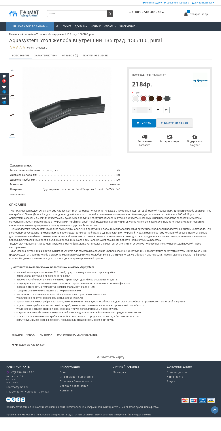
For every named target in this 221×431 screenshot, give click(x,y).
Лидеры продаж (23, 348)
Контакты (66, 403)
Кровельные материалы (20, 428)
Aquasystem (159, 74)
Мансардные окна (140, 428)
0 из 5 (30, 47)
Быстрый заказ (174, 123)
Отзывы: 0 (41, 47)
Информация (128, 26)
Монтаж (95, 26)
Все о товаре (20, 55)
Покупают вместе (95, 55)
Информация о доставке (76, 390)
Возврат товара (169, 138)
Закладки (119, 385)
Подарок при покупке (195, 140)
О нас (63, 385)
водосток (24, 358)
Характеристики (45, 55)
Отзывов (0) (70, 55)
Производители (177, 385)
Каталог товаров (31, 26)
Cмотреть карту (110, 370)
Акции (171, 394)
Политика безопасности (76, 394)
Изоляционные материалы (111, 428)
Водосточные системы (79, 428)
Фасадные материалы (50, 428)
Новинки (46, 348)
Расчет (67, 26)
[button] (12, 154)
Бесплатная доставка (144, 140)
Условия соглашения (74, 399)
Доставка (81, 26)
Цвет (136, 93)
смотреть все (17, 207)
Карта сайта (175, 390)
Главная (14, 34)
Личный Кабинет (203, 2)
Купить (144, 123)
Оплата (110, 26)
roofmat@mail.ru (17, 400)
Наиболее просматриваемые (77, 348)
